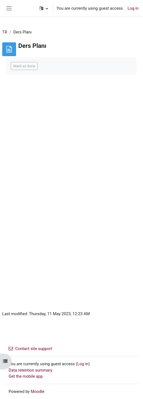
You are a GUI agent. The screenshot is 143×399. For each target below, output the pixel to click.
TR (4, 32)
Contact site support (30, 348)
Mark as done (24, 66)
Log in (133, 8)
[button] (43, 8)
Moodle (37, 391)
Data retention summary (30, 370)
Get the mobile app (26, 376)
